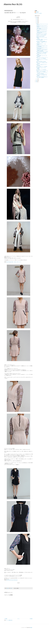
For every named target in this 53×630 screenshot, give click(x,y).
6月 (37, 18)
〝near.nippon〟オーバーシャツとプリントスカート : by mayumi (42, 73)
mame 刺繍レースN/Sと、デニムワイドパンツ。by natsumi (41, 39)
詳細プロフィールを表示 (38, 13)
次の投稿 (6, 618)
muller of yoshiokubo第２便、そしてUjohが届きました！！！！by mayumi (42, 52)
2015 (36, 81)
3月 (37, 21)
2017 (36, 17)
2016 (36, 80)
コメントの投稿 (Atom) (9, 620)
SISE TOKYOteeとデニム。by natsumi (41, 66)
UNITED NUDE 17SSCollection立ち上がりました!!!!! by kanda (41, 77)
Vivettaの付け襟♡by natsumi (40, 36)
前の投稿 (31, 618)
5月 (37, 19)
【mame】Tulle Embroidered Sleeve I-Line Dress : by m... (41, 32)
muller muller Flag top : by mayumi (41, 61)
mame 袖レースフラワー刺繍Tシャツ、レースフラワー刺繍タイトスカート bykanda (41, 42)
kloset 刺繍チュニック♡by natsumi (41, 69)
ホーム (18, 618)
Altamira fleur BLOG (13, 4)
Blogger (31, 627)
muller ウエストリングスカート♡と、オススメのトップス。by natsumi (42, 58)
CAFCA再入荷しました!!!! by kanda (41, 33)
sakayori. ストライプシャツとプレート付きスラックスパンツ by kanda (42, 71)
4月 (37, 20)
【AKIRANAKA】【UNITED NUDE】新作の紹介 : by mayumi (41, 50)
